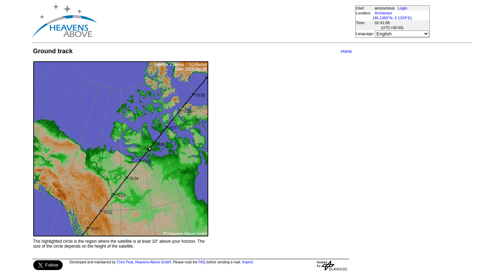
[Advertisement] (225, 21)
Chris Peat (125, 262)
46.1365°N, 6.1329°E (392, 18)
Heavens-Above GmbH (153, 262)
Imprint (247, 262)
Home (346, 51)
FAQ (201, 262)
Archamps (383, 13)
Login (402, 8)
